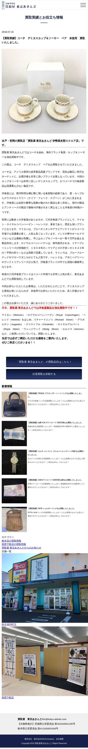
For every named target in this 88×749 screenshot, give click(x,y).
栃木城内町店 (9, 624)
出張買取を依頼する (44, 373)
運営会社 (28, 739)
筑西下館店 (8, 697)
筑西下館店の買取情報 (14, 544)
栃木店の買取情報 (11, 540)
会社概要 (60, 739)
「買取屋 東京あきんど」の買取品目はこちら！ (44, 361)
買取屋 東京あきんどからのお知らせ (21, 547)
